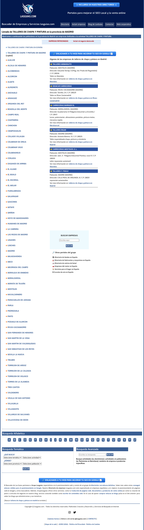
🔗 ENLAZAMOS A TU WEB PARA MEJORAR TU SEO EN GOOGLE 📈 (83, 53)
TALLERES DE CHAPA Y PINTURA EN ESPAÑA (25, 47)
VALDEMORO (13, 392)
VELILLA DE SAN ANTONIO (19, 398)
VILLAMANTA (13, 409)
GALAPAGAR (13, 196)
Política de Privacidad (77, 524)
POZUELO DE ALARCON (17, 322)
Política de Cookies (93, 524)
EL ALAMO (12, 169)
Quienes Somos (53, 519)
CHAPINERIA (13, 120)
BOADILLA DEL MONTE (17, 109)
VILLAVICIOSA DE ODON (18, 420)
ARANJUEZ (12, 98)
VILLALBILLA (13, 403)
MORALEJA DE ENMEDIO (18, 273)
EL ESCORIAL (13, 180)
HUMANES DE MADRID (17, 223)
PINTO (10, 316)
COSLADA (12, 158)
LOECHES (11, 245)
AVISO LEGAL (63, 524)
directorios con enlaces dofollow (103, 485)
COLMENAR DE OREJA (17, 142)
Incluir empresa (78, 24)
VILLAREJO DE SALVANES (19, 414)
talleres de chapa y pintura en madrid (24, 500)
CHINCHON (12, 125)
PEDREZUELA (13, 311)
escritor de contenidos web (73, 493)
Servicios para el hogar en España (67, 269)
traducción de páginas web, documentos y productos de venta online (96, 491)
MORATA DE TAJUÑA (16, 283)
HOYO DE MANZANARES (18, 218)
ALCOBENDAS (13, 71)
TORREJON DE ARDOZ (17, 365)
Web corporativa (124, 24)
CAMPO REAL (13, 114)
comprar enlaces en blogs (108, 493)
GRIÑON (11, 213)
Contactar (110, 24)
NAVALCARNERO (15, 294)
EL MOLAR (12, 185)
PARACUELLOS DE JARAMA (19, 300)
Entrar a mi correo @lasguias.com (73, 519)
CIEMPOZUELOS (14, 131)
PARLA (10, 305)
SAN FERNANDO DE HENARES (20, 333)
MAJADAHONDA (15, 256)
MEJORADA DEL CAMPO (18, 267)
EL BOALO (12, 174)
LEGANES (11, 240)
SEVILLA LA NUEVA (16, 354)
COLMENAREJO (14, 153)
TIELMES (11, 360)
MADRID (11, 251)
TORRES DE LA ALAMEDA (18, 382)
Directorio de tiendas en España (66, 257)
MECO (10, 262)
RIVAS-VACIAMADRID (17, 327)
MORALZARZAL (14, 278)
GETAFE (11, 207)
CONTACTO (92, 519)
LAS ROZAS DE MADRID (18, 234)
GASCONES (12, 202)
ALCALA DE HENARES (17, 65)
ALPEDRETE (13, 87)
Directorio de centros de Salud (65, 263)
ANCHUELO (12, 93)
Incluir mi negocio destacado (83, 41)
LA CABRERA (13, 229)
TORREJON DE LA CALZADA (19, 371)
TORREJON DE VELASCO (18, 376)
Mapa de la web (51, 524)
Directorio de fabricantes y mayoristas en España (72, 260)
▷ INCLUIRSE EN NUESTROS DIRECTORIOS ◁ (96, 5)
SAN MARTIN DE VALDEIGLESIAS (21, 343)
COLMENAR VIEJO (15, 147)
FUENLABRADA (14, 191)
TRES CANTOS (13, 387)
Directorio (65, 24)
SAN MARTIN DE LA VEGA (19, 338)
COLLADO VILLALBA (16, 136)
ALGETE (11, 82)
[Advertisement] (93, 207)
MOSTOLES (12, 289)
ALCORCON (12, 76)
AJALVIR (11, 60)
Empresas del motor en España (66, 266)
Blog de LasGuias (95, 24)
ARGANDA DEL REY (16, 104)
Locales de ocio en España (64, 272)
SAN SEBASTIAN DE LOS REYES (21, 349)
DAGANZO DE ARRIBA (17, 164)
